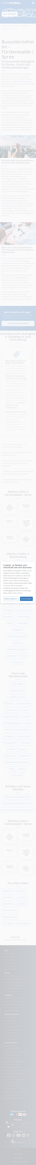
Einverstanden (26, 599)
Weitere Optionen (10, 599)
